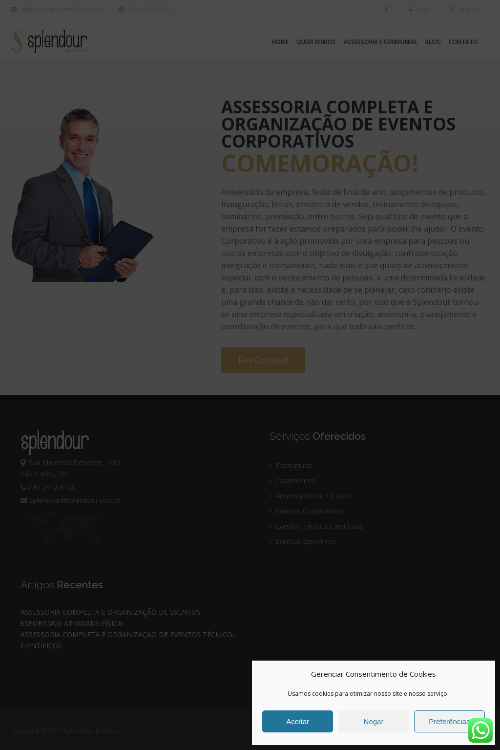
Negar (374, 721)
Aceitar (297, 721)
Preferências (449, 721)
